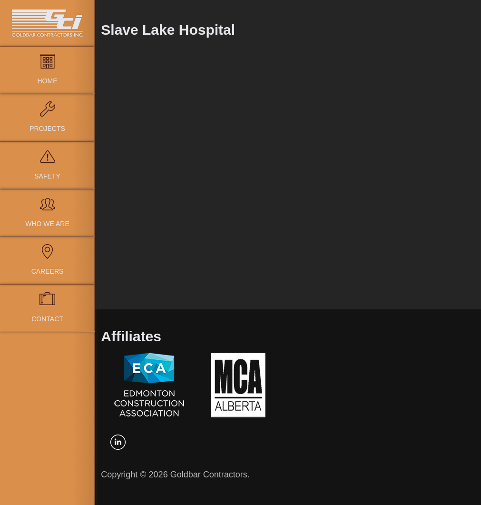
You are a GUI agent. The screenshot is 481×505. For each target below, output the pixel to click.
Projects (47, 128)
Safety (47, 176)
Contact (47, 319)
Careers (47, 271)
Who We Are (47, 224)
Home (48, 81)
